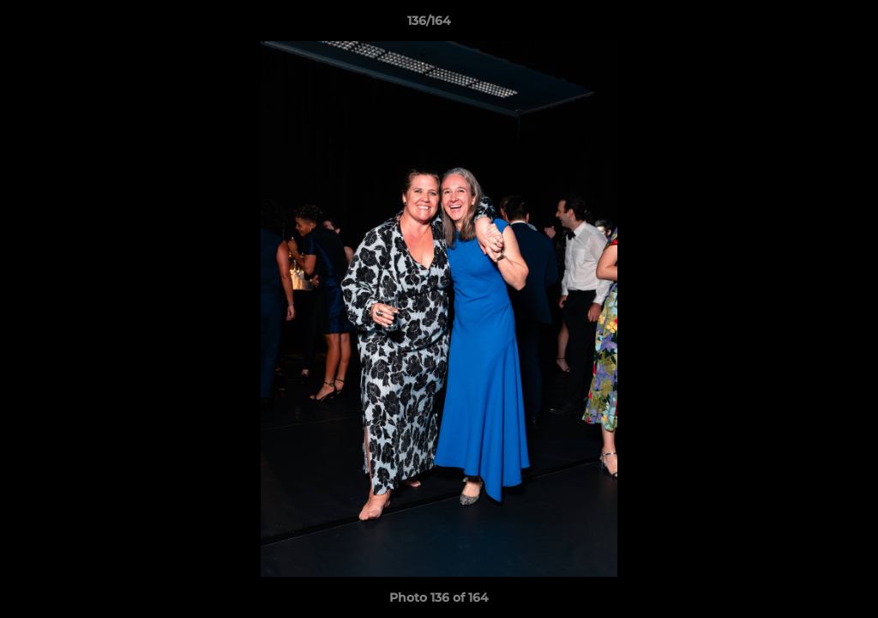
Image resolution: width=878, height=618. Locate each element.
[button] (806, 25)
